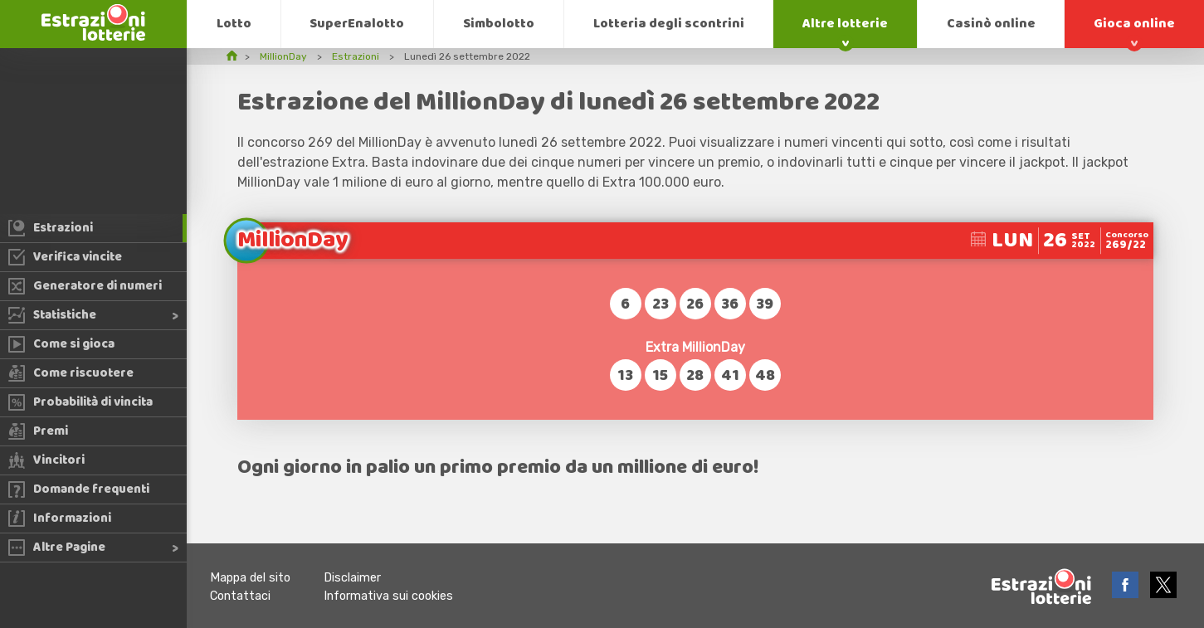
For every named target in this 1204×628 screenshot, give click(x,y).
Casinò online (991, 23)
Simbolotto (498, 23)
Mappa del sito (250, 578)
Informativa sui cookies (388, 596)
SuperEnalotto (357, 23)
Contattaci (240, 596)
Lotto (234, 23)
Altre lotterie (845, 23)
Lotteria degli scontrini (668, 23)
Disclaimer (352, 578)
